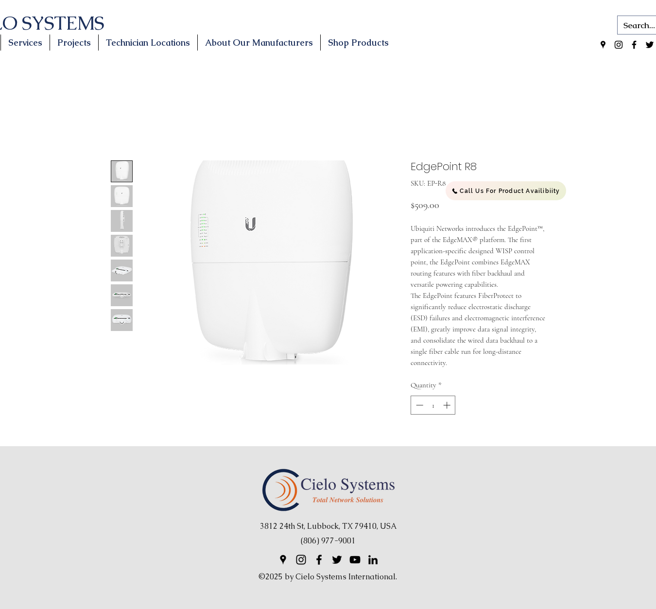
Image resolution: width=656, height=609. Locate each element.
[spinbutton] (433, 405)
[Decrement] (418, 405)
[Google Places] (603, 44)
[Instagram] (618, 44)
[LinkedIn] (373, 559)
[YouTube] (355, 559)
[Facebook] (634, 44)
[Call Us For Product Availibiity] (506, 190)
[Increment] (447, 405)
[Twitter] (649, 44)
